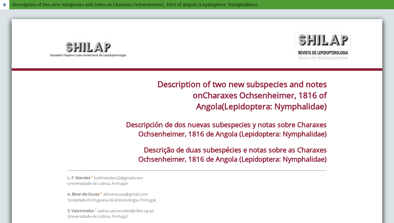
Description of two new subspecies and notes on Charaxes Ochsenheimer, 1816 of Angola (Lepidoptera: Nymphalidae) (135, 4)
